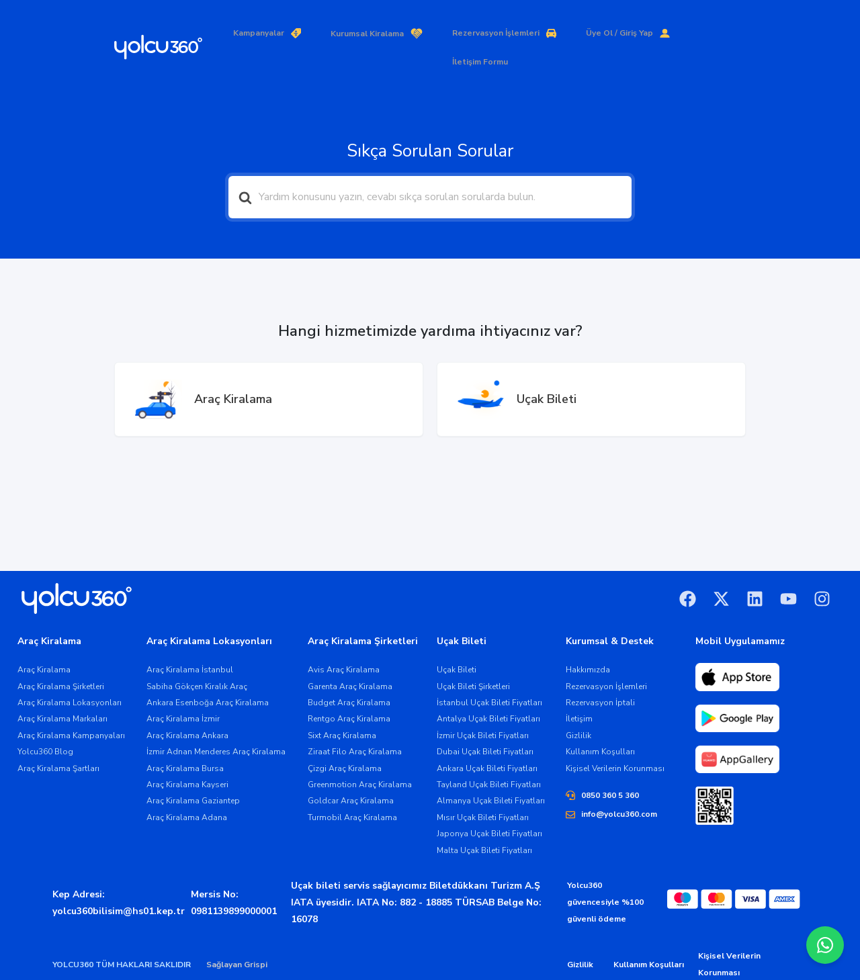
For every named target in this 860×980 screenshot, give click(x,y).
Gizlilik (580, 936)
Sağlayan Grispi (236, 936)
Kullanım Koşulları (648, 936)
